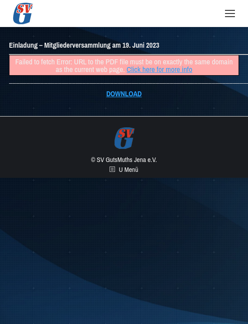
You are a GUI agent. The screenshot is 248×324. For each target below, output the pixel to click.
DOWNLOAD (124, 94)
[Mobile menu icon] (230, 13)
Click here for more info (160, 69)
